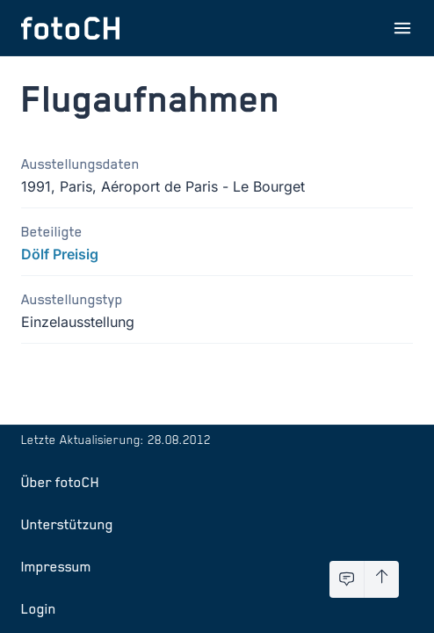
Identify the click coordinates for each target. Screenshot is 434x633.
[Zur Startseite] (70, 28)
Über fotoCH (60, 482)
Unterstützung (67, 524)
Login (38, 608)
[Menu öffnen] (402, 28)
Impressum (56, 566)
